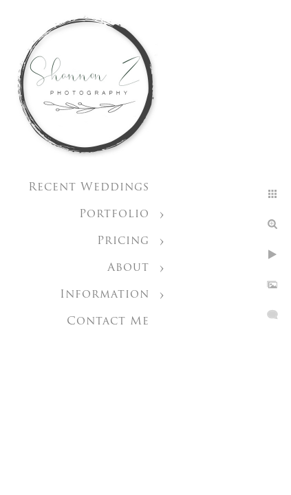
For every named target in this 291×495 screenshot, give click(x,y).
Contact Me (108, 321)
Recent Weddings (88, 187)
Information (104, 294)
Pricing (123, 241)
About (128, 268)
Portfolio (114, 214)
